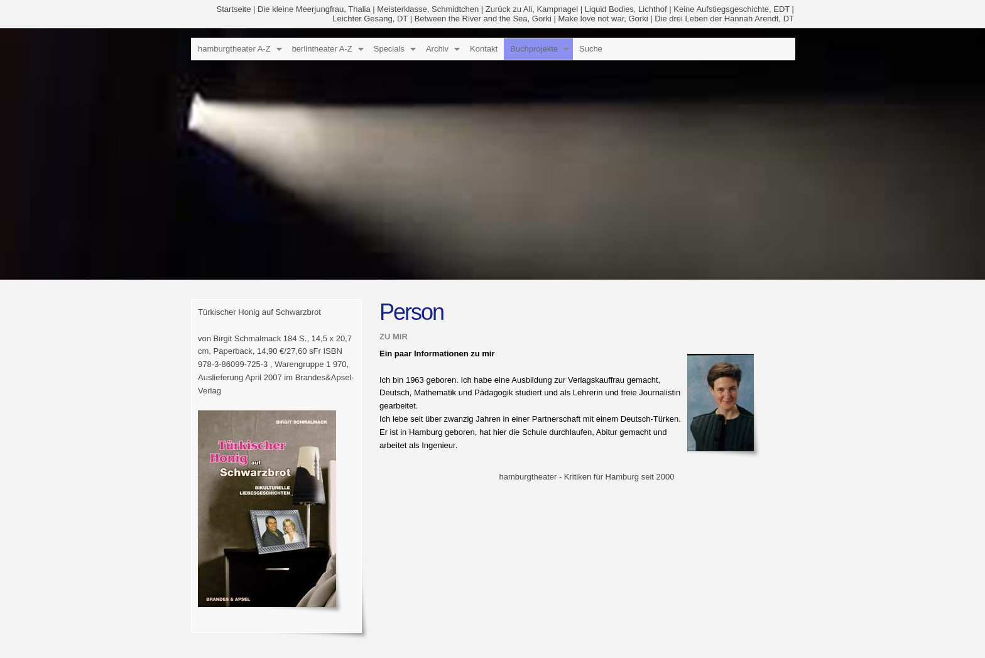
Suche (590, 48)
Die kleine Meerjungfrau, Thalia (314, 9)
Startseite (234, 9)
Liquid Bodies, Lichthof (626, 9)
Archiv (437, 48)
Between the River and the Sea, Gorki (483, 18)
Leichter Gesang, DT (370, 18)
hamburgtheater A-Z (234, 48)
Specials (389, 48)
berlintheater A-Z (322, 48)
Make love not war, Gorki (603, 18)
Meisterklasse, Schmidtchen (428, 9)
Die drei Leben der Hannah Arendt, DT (724, 18)
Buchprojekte (534, 48)
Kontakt (484, 48)
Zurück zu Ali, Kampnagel (532, 9)
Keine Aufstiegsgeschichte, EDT (731, 9)
